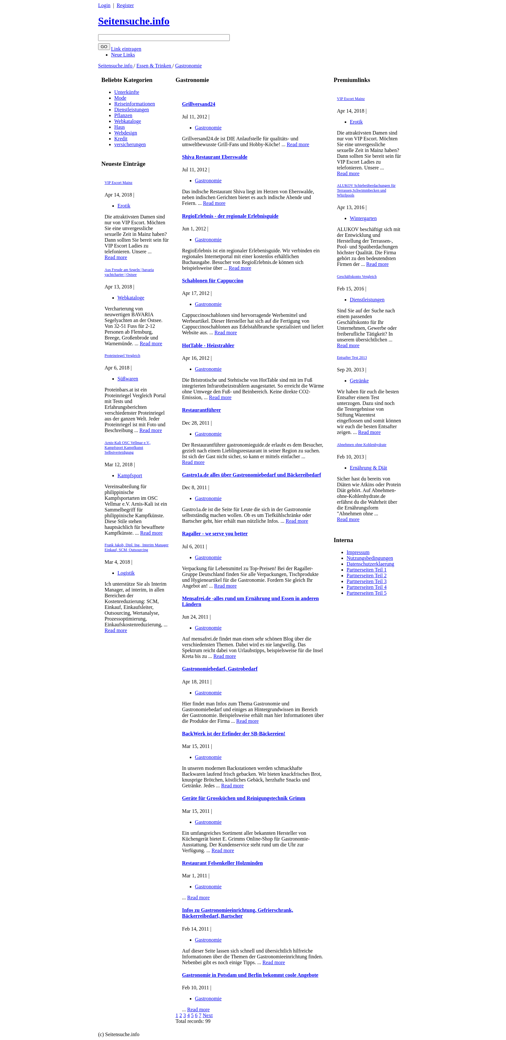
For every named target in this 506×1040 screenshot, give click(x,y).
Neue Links (123, 54)
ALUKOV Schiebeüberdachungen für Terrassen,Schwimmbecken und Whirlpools (366, 190)
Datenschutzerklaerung (370, 564)
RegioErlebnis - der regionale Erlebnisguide (230, 216)
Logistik (126, 573)
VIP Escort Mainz (118, 182)
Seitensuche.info (133, 21)
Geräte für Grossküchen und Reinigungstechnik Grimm (243, 798)
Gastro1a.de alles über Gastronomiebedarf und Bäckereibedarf (251, 475)
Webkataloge (127, 121)
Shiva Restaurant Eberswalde (215, 157)
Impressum (358, 552)
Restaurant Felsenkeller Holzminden (222, 863)
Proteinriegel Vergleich (122, 355)
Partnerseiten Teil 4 (367, 587)
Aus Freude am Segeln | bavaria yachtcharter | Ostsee (129, 272)
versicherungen (130, 144)
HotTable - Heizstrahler (208, 345)
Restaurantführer (201, 410)
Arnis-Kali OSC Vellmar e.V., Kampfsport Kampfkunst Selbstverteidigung (128, 447)
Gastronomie (188, 65)
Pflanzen (123, 115)
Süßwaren (127, 378)
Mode (120, 98)
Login (104, 5)
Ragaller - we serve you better (215, 533)
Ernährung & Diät (368, 467)
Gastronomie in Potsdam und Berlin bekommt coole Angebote (250, 975)
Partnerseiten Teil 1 (367, 569)
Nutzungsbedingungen (370, 558)
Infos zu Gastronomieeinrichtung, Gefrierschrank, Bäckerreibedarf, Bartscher (237, 913)
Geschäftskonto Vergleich (357, 276)
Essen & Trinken (155, 65)
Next (208, 1015)
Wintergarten (363, 218)
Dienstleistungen (131, 109)
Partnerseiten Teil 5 (367, 593)
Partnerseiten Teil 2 (367, 575)
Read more (116, 257)
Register (125, 5)
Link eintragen (126, 49)
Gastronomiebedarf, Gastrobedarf (220, 668)
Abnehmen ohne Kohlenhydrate (361, 444)
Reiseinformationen (134, 103)
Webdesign (125, 133)
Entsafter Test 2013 (352, 357)
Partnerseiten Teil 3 (367, 581)
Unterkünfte (126, 92)
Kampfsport (129, 475)
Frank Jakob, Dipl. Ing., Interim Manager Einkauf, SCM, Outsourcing (136, 547)
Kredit (120, 138)
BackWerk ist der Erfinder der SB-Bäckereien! (233, 733)
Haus (119, 127)
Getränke (359, 380)
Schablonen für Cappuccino (212, 280)
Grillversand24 (198, 104)
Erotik (123, 205)
